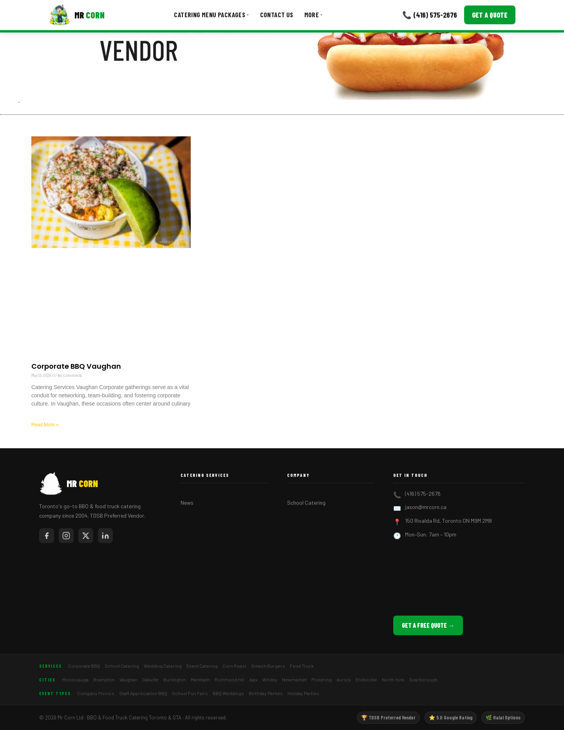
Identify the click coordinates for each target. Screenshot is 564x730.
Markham (200, 679)
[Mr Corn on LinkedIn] (105, 535)
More (313, 14)
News (187, 502)
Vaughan (128, 679)
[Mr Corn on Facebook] (46, 535)
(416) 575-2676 (423, 493)
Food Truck (302, 665)
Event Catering (202, 665)
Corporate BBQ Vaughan (76, 366)
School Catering (306, 502)
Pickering (321, 679)
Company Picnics (95, 693)
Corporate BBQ (84, 665)
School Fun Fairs (190, 693)
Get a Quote (490, 15)
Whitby (269, 679)
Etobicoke (366, 679)
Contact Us (276, 14)
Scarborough (423, 679)
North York (393, 679)
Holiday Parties (303, 693)
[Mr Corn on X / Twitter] (85, 535)
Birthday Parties (266, 693)
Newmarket (294, 679)
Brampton (104, 679)
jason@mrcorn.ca (425, 507)
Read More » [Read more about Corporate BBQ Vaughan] (44, 424)
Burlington (174, 679)
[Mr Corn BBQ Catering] (77, 15)
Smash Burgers (268, 665)
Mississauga (75, 679)
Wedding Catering (163, 665)
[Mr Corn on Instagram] (66, 535)
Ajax (253, 679)
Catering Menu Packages (211, 14)
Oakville (150, 679)
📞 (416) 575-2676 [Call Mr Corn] (429, 14)
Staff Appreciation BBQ (143, 693)
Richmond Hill (229, 679)
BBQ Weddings (228, 693)
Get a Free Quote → (428, 625)
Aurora (343, 679)
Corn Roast (234, 665)
